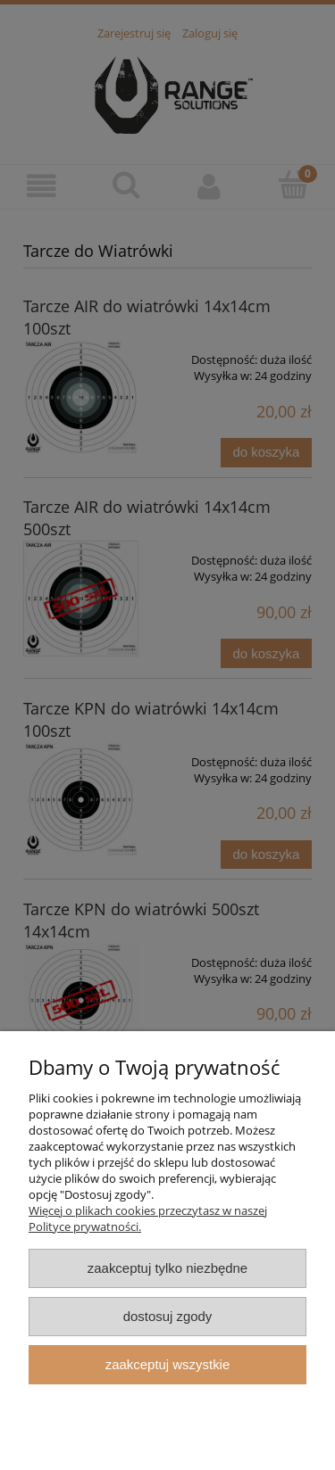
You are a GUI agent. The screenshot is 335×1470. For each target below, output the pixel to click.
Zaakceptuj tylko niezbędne (167, 1268)
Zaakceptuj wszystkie (167, 1364)
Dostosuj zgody (168, 1316)
